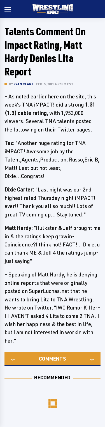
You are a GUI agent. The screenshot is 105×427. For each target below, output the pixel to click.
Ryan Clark (23, 84)
